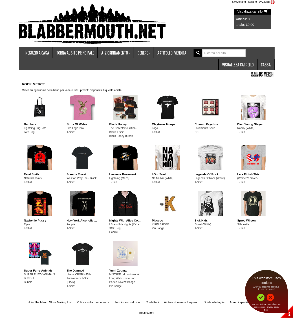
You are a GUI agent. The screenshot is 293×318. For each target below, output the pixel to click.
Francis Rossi (76, 174)
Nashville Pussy (35, 220)
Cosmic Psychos (206, 124)
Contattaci (152, 302)
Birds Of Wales (77, 124)
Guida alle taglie (213, 302)
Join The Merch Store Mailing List (50, 302)
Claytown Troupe (164, 124)
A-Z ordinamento (115, 52)
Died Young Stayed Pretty (255, 124)
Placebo (157, 220)
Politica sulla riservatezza (93, 302)
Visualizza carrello (252, 11)
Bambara (30, 124)
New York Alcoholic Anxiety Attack (91, 220)
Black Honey (118, 124)
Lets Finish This (248, 174)
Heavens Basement (122, 174)
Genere (143, 52)
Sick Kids (201, 220)
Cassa (266, 64)
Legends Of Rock (207, 174)
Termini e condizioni (127, 302)
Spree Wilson (246, 220)
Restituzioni (146, 312)
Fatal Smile (32, 174)
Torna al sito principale (75, 52)
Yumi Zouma (118, 270)
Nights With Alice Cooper (126, 220)
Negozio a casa (37, 52)
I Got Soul (159, 174)
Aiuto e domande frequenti (181, 302)
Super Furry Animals (38, 270)
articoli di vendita (171, 52)
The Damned (75, 270)
